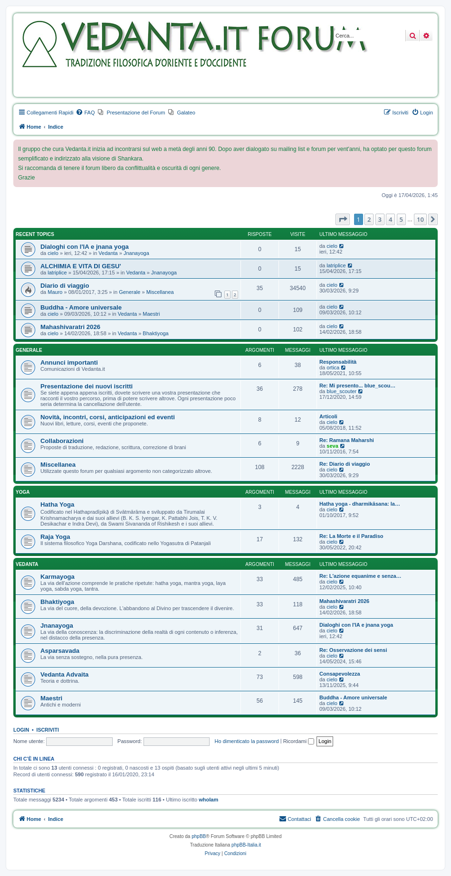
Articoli (328, 416)
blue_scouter (341, 391)
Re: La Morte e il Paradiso (351, 536)
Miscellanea (160, 292)
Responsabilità (337, 362)
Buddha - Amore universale (81, 307)
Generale (129, 292)
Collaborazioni (62, 440)
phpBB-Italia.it (246, 845)
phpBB (199, 836)
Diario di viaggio (64, 285)
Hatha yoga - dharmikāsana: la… (359, 504)
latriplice (57, 272)
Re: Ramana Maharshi (346, 440)
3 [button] (380, 219)
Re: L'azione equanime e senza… (360, 576)
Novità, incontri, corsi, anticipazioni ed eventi (107, 417)
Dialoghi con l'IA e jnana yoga (84, 246)
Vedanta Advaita (64, 674)
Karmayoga (57, 576)
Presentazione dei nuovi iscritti (86, 386)
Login (21, 730)
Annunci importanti (69, 362)
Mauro (55, 292)
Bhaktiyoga (155, 333)
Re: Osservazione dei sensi (353, 650)
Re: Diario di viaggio (344, 464)
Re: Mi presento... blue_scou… (357, 385)
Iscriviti (48, 730)
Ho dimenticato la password (247, 741)
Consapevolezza (339, 674)
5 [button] (401, 219)
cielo (53, 253)
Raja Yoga (55, 536)
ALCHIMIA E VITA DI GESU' (80, 266)
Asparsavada (59, 650)
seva (332, 446)
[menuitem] (85, 112)
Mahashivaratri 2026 (70, 326)
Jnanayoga (136, 253)
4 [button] (390, 219)
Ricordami (299, 741)
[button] (343, 219)
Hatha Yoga (57, 504)
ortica (332, 367)
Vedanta (107, 253)
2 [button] (369, 219)
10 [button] (420, 219)
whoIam (208, 799)
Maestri (151, 314)
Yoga (22, 492)
